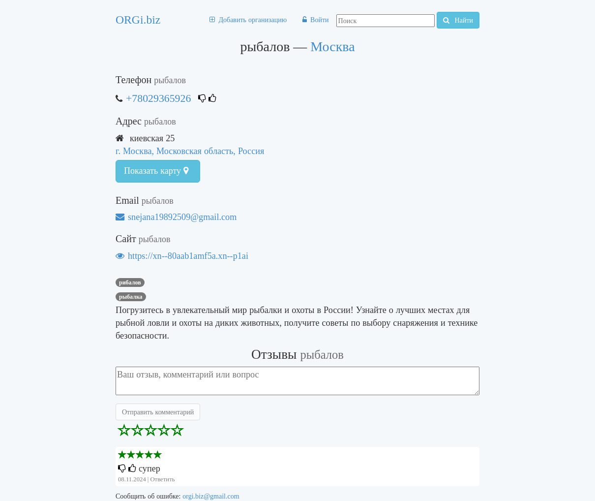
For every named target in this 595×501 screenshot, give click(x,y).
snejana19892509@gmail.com (176, 216)
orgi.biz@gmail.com (210, 496)
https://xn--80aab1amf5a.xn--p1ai (182, 255)
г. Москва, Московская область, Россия (190, 151)
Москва (332, 46)
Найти (458, 20)
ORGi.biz (138, 20)
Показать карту (156, 170)
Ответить (162, 479)
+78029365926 (158, 98)
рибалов (130, 282)
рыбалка (131, 297)
